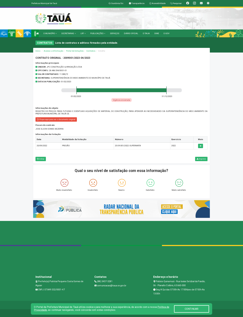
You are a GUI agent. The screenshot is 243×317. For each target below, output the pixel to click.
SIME (156, 33)
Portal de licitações (75, 51)
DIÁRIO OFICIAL (131, 33)
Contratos (90, 51)
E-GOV (167, 33)
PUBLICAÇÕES (97, 33)
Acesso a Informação (53, 51)
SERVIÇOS (114, 33)
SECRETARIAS (68, 33)
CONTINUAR (191, 308)
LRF (83, 33)
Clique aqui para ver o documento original (56, 119)
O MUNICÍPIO (50, 33)
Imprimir (201, 159)
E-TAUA (146, 33)
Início (37, 51)
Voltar (40, 159)
